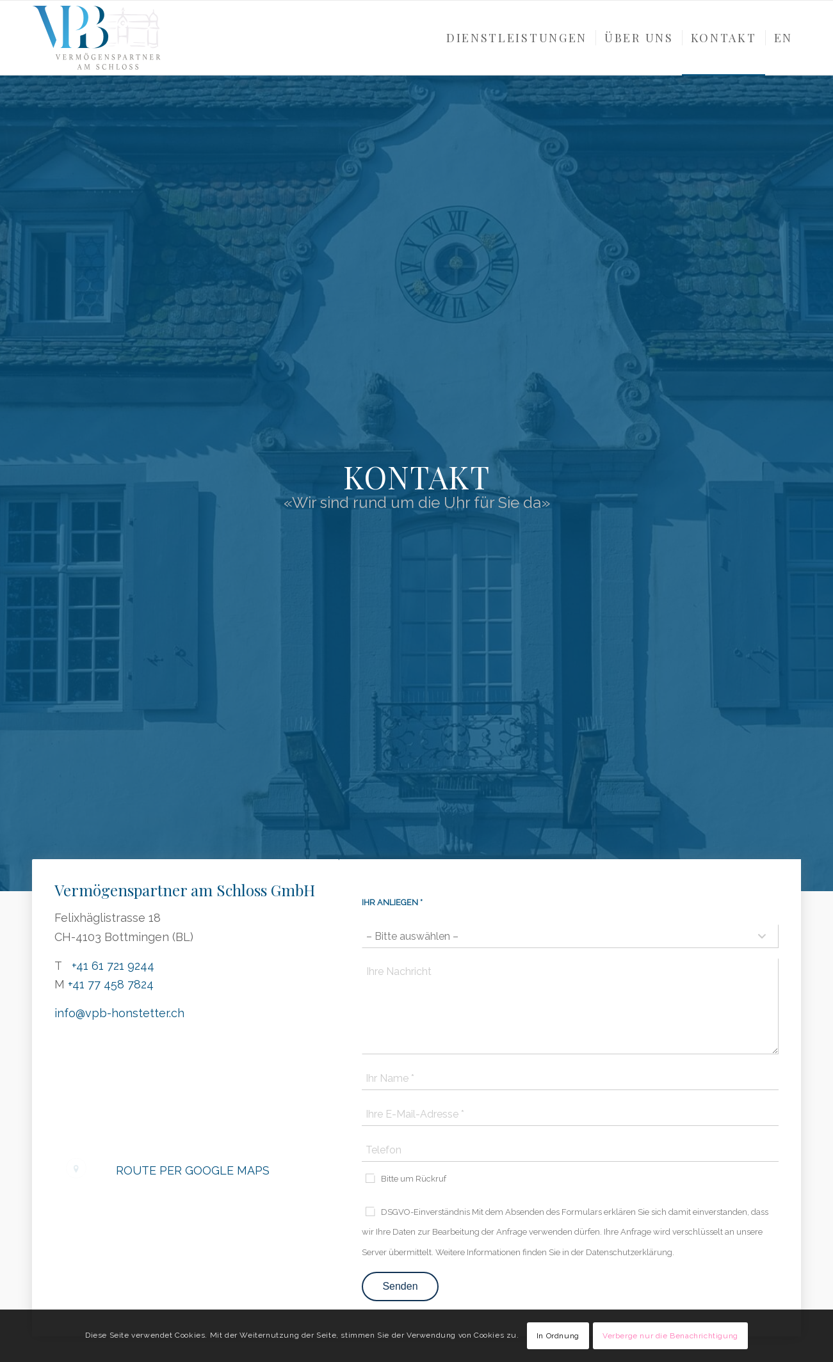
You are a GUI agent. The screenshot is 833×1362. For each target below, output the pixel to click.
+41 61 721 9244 (113, 965)
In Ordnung (558, 1335)
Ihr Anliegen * (392, 902)
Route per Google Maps (193, 1170)
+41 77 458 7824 (111, 984)
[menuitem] (516, 38)
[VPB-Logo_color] (96, 38)
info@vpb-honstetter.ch (119, 1013)
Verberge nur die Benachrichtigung (670, 1335)
